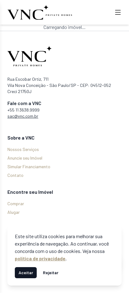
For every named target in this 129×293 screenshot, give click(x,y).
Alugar (13, 212)
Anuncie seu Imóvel (24, 158)
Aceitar (26, 272)
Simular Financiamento (28, 166)
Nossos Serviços (23, 149)
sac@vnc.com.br (22, 116)
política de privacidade (40, 258)
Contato (15, 175)
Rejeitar (50, 272)
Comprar (15, 203)
